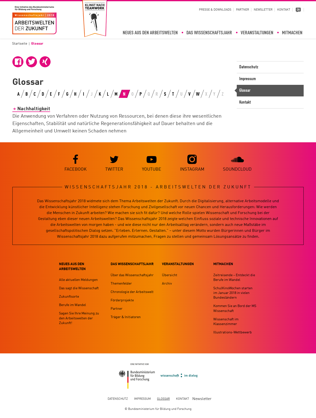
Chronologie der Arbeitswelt (132, 292)
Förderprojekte (122, 300)
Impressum (247, 79)
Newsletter (263, 9)
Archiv (167, 283)
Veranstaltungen (257, 33)
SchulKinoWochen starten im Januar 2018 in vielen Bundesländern (233, 293)
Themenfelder (121, 283)
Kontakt (283, 9)
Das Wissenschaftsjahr (209, 33)
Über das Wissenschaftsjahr (132, 275)
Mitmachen (292, 33)
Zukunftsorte (69, 297)
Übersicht (169, 275)
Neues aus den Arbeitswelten (150, 33)
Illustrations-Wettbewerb (232, 332)
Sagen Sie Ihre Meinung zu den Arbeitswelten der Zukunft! (79, 318)
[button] (17, 61)
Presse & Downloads (215, 9)
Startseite (19, 43)
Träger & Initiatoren (126, 317)
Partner (242, 9)
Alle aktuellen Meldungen (78, 280)
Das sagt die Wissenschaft (79, 288)
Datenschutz (248, 67)
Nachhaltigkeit (33, 109)
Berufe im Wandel (72, 305)
